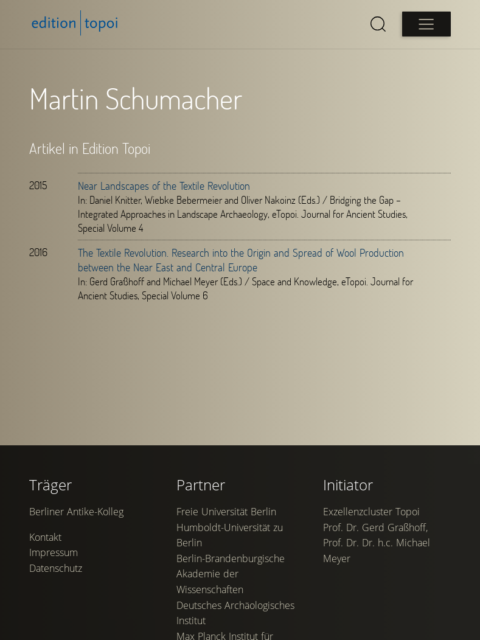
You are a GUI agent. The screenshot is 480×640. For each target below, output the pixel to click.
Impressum (53, 552)
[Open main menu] (426, 24)
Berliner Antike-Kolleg (76, 511)
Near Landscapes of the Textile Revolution (164, 185)
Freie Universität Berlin (226, 511)
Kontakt (45, 537)
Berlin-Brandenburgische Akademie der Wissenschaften (230, 574)
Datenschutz (55, 568)
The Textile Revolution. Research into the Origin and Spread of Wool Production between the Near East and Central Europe (241, 259)
